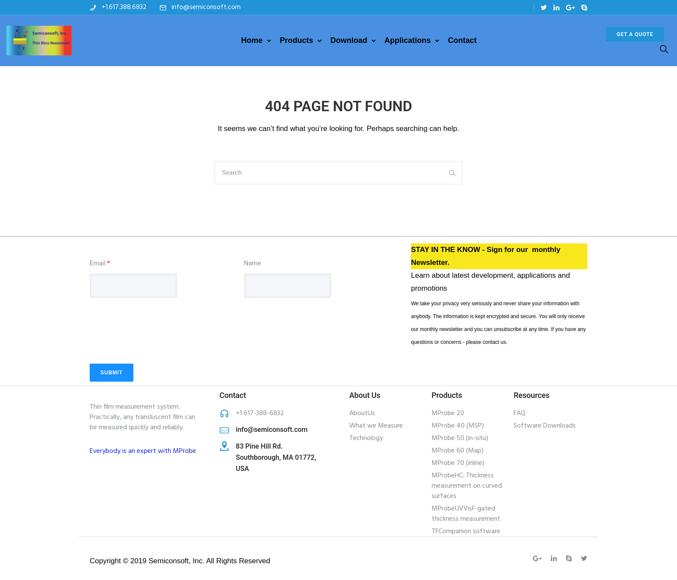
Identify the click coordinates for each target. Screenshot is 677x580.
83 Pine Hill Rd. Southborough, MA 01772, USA (276, 457)
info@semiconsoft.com (206, 7)
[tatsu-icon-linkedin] (556, 7)
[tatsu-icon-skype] (584, 7)
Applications (407, 40)
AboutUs (362, 413)
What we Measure (376, 425)
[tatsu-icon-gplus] (570, 7)
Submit (111, 373)
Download (348, 40)
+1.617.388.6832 (124, 7)
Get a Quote (635, 34)
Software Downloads (545, 425)
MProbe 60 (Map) (458, 450)
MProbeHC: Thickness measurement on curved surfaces (467, 486)
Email (100, 263)
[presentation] (155, 343)
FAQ (520, 413)
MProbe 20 (448, 413)
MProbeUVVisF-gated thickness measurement (466, 514)
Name (252, 263)
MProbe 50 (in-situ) (460, 438)
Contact (462, 40)
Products (296, 40)
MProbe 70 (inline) (458, 463)
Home (252, 40)
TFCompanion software (466, 531)
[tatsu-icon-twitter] (544, 7)
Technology (366, 438)
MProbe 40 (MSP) (458, 425)
